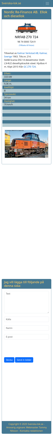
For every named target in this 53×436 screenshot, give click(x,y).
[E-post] (26, 336)
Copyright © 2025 (17, 424)
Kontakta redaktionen (31, 430)
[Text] (26, 302)
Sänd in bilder (24, 359)
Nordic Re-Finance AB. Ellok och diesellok (25, 14)
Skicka (9, 359)
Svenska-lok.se (11, 3)
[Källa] (26, 319)
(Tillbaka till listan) (26, 45)
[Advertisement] (26, 192)
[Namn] (26, 328)
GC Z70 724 (30, 66)
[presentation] (25, 348)
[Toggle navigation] (47, 3)
